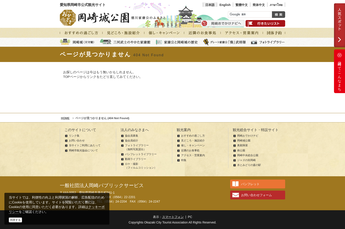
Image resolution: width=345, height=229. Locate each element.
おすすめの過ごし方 (193, 135)
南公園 (241, 150)
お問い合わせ (77, 140)
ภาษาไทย (276, 5)
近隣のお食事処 (190, 150)
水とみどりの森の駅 (249, 165)
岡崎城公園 (243, 140)
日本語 (210, 5)
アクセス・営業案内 (193, 155)
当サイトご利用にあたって (85, 145)
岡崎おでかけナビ (247, 135)
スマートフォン (173, 217)
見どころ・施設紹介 (193, 140)
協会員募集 (131, 135)
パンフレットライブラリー (141, 154)
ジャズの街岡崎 (246, 160)
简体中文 (259, 5)
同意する (15, 219)
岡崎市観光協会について (83, 150)
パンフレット (250, 184)
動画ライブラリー (135, 159)
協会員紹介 (131, 140)
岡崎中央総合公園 (247, 155)
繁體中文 (241, 5)
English (225, 5)
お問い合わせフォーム (256, 195)
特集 (183, 160)
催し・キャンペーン (193, 145)
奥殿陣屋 (242, 145)
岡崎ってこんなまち (339, 71)
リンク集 (74, 135)
